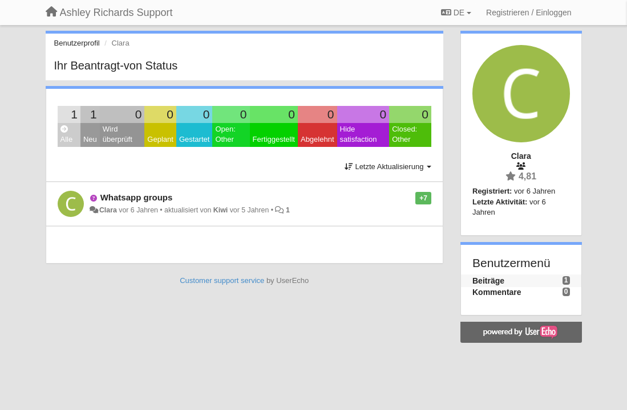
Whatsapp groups (136, 197)
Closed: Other (404, 134)
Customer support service (222, 280)
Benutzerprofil (77, 43)
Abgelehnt (317, 139)
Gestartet (194, 139)
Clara (108, 210)
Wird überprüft (117, 134)
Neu (90, 139)
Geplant (160, 139)
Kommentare (496, 292)
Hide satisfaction (358, 134)
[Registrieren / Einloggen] (529, 12)
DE (456, 12)
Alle (66, 134)
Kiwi (220, 210)
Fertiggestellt (274, 139)
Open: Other (225, 134)
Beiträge (488, 280)
